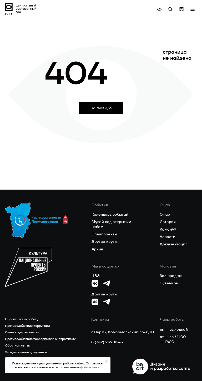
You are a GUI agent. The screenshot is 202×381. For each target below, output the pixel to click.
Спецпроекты (104, 234)
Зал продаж (171, 275)
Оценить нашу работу (21, 319)
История (168, 221)
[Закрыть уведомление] (106, 361)
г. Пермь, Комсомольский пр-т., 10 (122, 332)
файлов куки (89, 367)
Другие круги (104, 241)
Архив (97, 249)
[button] (192, 9)
